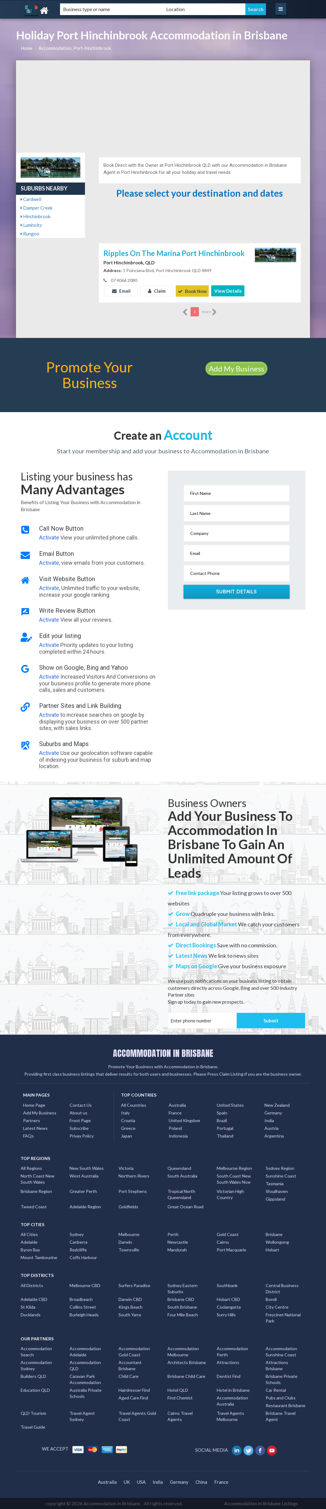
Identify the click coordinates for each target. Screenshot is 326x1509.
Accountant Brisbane (130, 1365)
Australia (177, 1104)
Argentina (274, 1135)
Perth (173, 1234)
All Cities (29, 1234)
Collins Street (83, 1306)
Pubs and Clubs (281, 1397)
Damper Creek (36, 208)
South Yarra (130, 1314)
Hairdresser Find (134, 1389)
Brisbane (274, 1234)
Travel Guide (33, 1426)
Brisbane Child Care (186, 1376)
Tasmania (275, 1183)
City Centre (277, 1306)
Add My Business (236, 368)
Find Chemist (180, 1397)
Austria (271, 1127)
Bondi (271, 1299)
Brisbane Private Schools (281, 1379)
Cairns (223, 1241)
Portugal (225, 1127)
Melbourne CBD (85, 1285)
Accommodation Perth (232, 1351)
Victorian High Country (230, 1194)
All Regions (31, 1167)
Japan (126, 1135)
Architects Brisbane (186, 1362)
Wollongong (277, 1241)
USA (141, 1481)
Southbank (227, 1285)
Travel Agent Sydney (82, 1416)
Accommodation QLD (85, 1365)
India (269, 1120)
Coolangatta (229, 1306)
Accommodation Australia (232, 1400)
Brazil (222, 1120)
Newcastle (177, 1241)
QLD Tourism (33, 1412)
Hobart (272, 1249)
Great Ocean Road (185, 1206)
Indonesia (178, 1135)
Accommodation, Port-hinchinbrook (74, 48)
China (201, 1481)
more (209, 311)
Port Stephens (133, 1191)
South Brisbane (182, 1306)
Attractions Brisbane (277, 1365)
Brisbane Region (36, 1191)
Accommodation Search (36, 1351)
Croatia (128, 1120)
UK (127, 1481)
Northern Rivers (134, 1175)
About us (78, 1112)
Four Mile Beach (182, 1314)
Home (27, 48)
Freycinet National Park (283, 1317)
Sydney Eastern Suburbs (182, 1288)
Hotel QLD (177, 1389)
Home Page (34, 1104)
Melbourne (129, 1234)
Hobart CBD (228, 1299)
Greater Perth (83, 1191)
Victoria (126, 1167)
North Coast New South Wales (37, 1178)
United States (230, 1104)
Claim (157, 291)
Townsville (129, 1249)
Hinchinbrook (35, 216)
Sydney (77, 1234)
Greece (128, 1127)
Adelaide (29, 1241)
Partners (31, 1120)
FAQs (28, 1135)
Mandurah (177, 1249)
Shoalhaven (277, 1191)
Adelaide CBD (34, 1299)
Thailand (225, 1135)
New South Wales (87, 1167)
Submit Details (236, 591)
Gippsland (275, 1198)
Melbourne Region (234, 1167)
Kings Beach (131, 1306)
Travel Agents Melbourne (230, 1416)
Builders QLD (33, 1376)
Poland (175, 1127)
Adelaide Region (85, 1206)
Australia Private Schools (86, 1393)
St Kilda (28, 1306)
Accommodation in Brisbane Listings (261, 1503)
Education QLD (35, 1389)
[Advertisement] (163, 106)
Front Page (80, 1120)
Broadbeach (81, 1299)
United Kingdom (184, 1120)
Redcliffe (78, 1249)
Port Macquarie (231, 1249)
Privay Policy (82, 1135)
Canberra (78, 1241)
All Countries (133, 1104)
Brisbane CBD (180, 1299)
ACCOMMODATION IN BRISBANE (163, 1052)
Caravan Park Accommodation (85, 1379)
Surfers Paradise (134, 1285)
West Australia (84, 1175)
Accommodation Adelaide (85, 1351)
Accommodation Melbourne (183, 1351)
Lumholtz (31, 225)
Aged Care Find (133, 1397)
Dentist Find (228, 1376)
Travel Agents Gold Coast (137, 1416)
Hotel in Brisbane (233, 1389)
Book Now (192, 291)
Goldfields (128, 1206)
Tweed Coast (34, 1206)
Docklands (31, 1314)
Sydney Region (280, 1167)
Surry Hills (226, 1314)
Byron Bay (30, 1249)
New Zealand (277, 1104)
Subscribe (79, 1127)
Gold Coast (228, 1234)
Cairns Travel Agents (180, 1416)
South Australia (182, 1175)
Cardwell (31, 199)
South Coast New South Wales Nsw (234, 1178)
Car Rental (276, 1389)
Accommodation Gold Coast (134, 1351)
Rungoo (30, 233)
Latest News (35, 1127)
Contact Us (81, 1104)
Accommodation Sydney (36, 1365)
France (175, 1112)
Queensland (179, 1167)
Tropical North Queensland (181, 1194)
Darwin (125, 1241)
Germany (273, 1112)
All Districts (32, 1285)
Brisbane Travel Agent (281, 1416)
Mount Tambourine (39, 1257)
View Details (228, 291)
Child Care (129, 1376)
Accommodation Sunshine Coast (281, 1351)
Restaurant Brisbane (285, 1405)
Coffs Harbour (83, 1257)
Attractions (228, 1362)
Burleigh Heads (84, 1314)
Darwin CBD (130, 1299)
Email (121, 291)
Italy (125, 1112)
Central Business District (282, 1288)
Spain (222, 1112)
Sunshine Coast (281, 1175)
